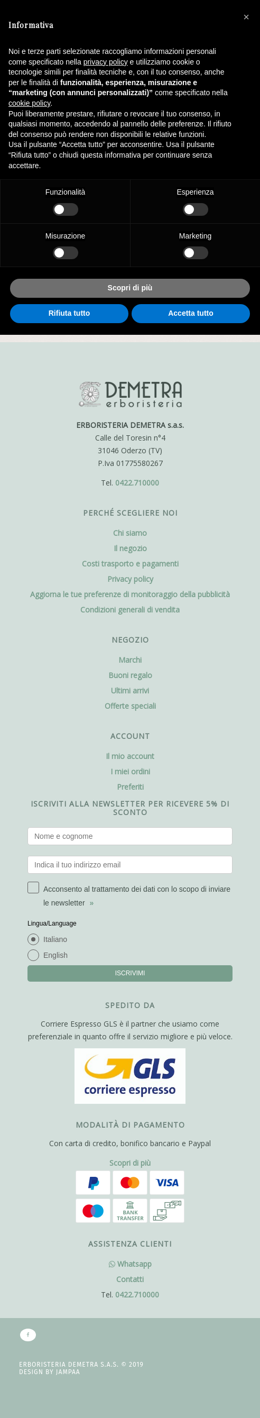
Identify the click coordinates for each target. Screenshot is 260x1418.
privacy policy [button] (105, 62)
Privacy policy (130, 579)
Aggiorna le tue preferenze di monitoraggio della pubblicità (130, 594)
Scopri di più (130, 1163)
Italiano (55, 939)
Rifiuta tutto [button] (69, 313)
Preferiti (130, 787)
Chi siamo (130, 533)
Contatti (130, 1279)
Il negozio (130, 548)
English (55, 955)
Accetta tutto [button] (190, 313)
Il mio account (130, 756)
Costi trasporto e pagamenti (130, 564)
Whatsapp (130, 1264)
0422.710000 (137, 483)
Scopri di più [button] (130, 287)
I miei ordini (130, 771)
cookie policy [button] (29, 103)
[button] (246, 16)
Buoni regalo (130, 675)
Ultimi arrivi (130, 690)
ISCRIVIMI (130, 973)
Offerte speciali (130, 706)
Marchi (130, 660)
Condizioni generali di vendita (130, 610)
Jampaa (68, 1372)
